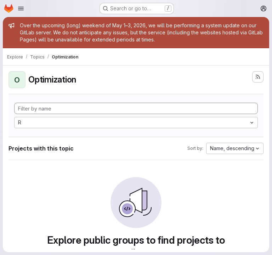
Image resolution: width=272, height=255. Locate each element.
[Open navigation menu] (21, 8)
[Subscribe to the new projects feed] (258, 77)
